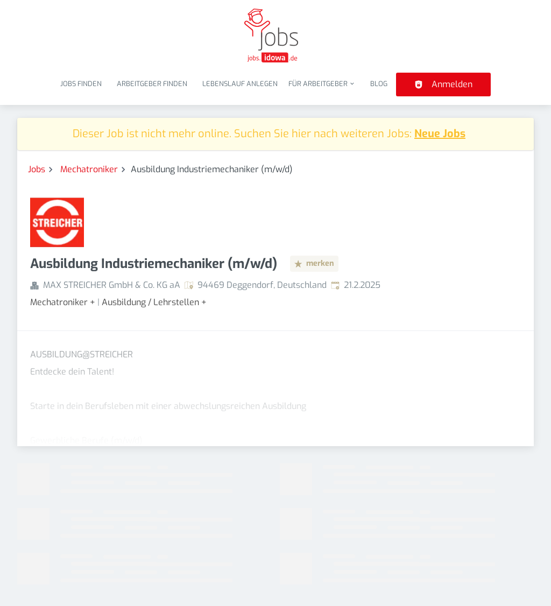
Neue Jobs (439, 133)
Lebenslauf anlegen (240, 83)
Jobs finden (81, 83)
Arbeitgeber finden (152, 83)
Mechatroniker (89, 169)
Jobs (36, 169)
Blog (378, 83)
